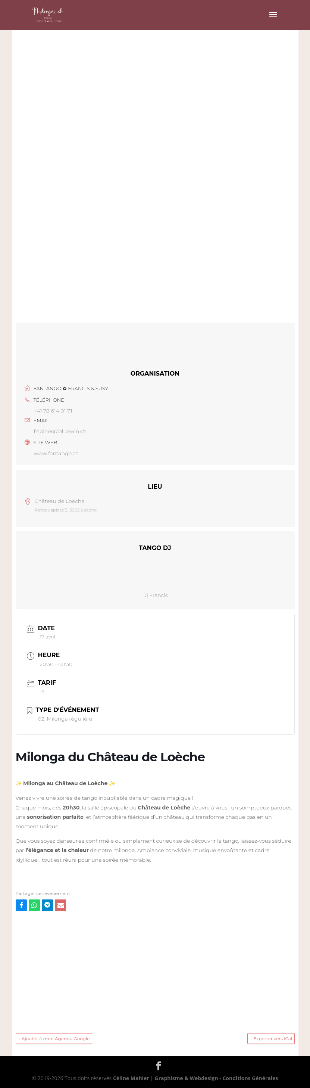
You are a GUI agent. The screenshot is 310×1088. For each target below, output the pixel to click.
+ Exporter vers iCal (270, 1038)
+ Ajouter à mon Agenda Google (54, 1038)
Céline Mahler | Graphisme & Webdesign (165, 1078)
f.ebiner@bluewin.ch (60, 431)
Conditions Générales (250, 1078)
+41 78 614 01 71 (53, 410)
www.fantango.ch (56, 453)
